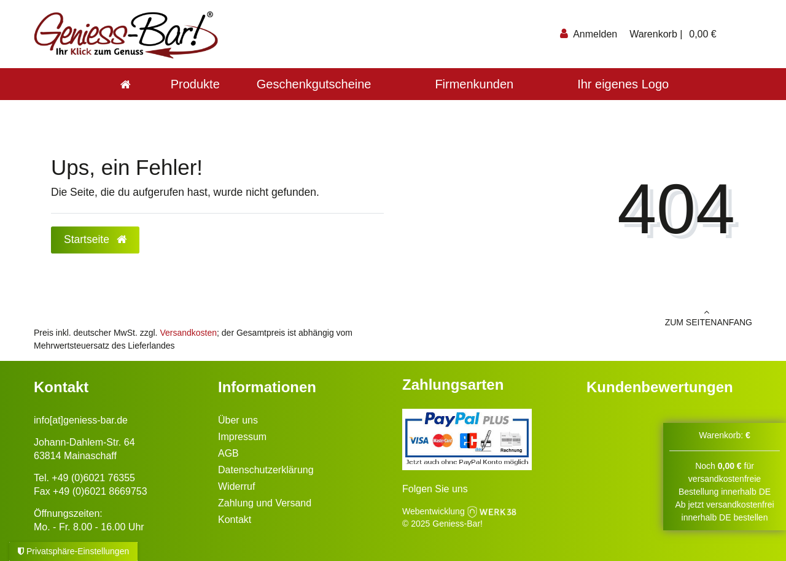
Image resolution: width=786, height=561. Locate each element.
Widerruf (236, 486)
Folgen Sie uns (435, 489)
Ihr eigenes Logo (623, 84)
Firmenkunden (474, 84)
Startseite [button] (95, 239)
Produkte (195, 84)
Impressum (242, 436)
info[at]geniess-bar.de (81, 420)
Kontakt (234, 519)
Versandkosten (188, 333)
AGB (228, 453)
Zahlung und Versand (264, 503)
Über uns (238, 420)
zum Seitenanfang (577, 317)
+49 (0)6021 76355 (93, 478)
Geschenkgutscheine (314, 84)
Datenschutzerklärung (266, 470)
